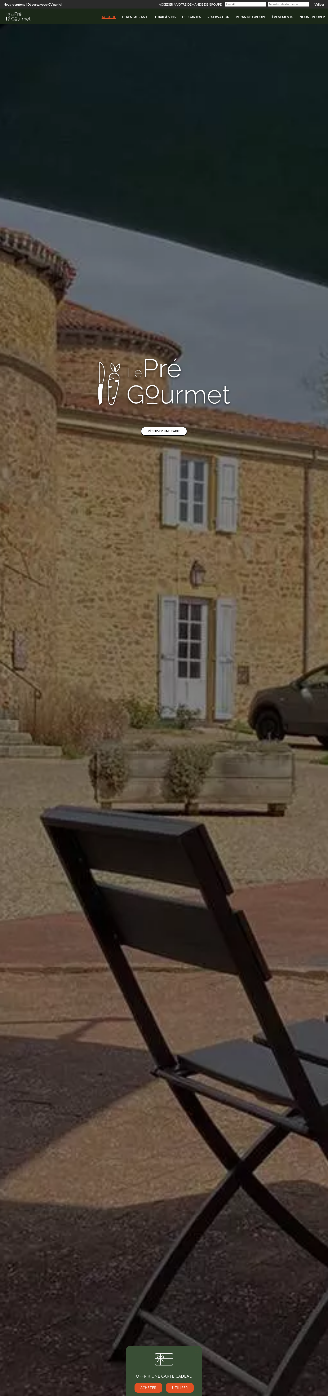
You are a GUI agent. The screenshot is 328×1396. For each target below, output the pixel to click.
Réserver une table (164, 431)
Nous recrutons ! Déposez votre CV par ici (33, 4)
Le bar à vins (165, 17)
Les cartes (191, 17)
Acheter (148, 1387)
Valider (319, 4)
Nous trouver (312, 17)
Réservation (218, 17)
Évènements (282, 17)
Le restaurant (134, 17)
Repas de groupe (251, 17)
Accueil (109, 17)
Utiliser (180, 1387)
